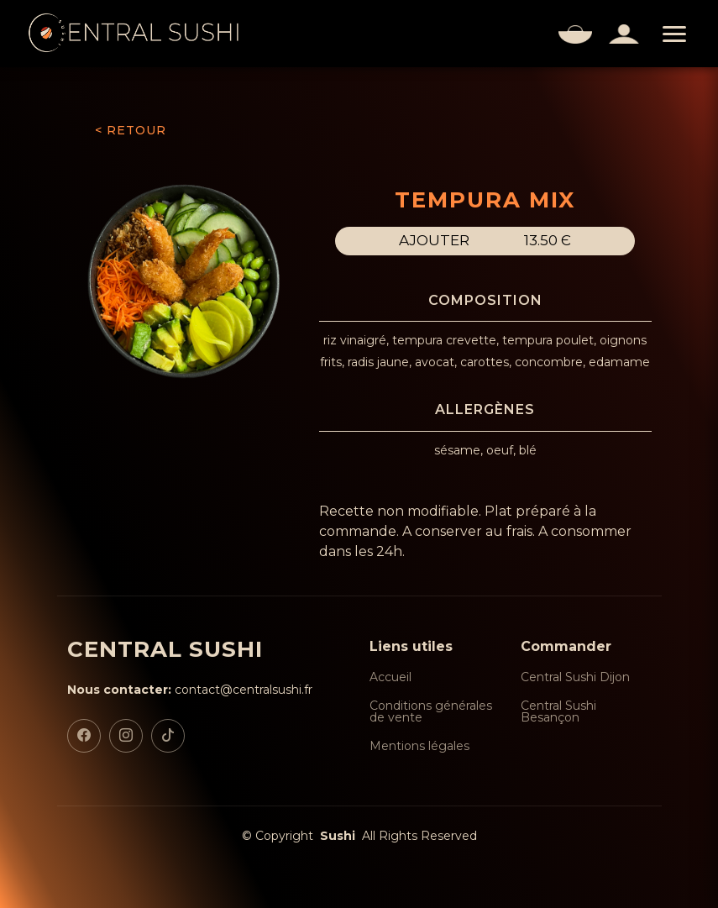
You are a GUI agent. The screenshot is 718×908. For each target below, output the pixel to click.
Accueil (390, 677)
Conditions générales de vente (430, 711)
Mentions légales (419, 746)
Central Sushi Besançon (558, 711)
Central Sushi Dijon (575, 677)
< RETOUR (130, 130)
